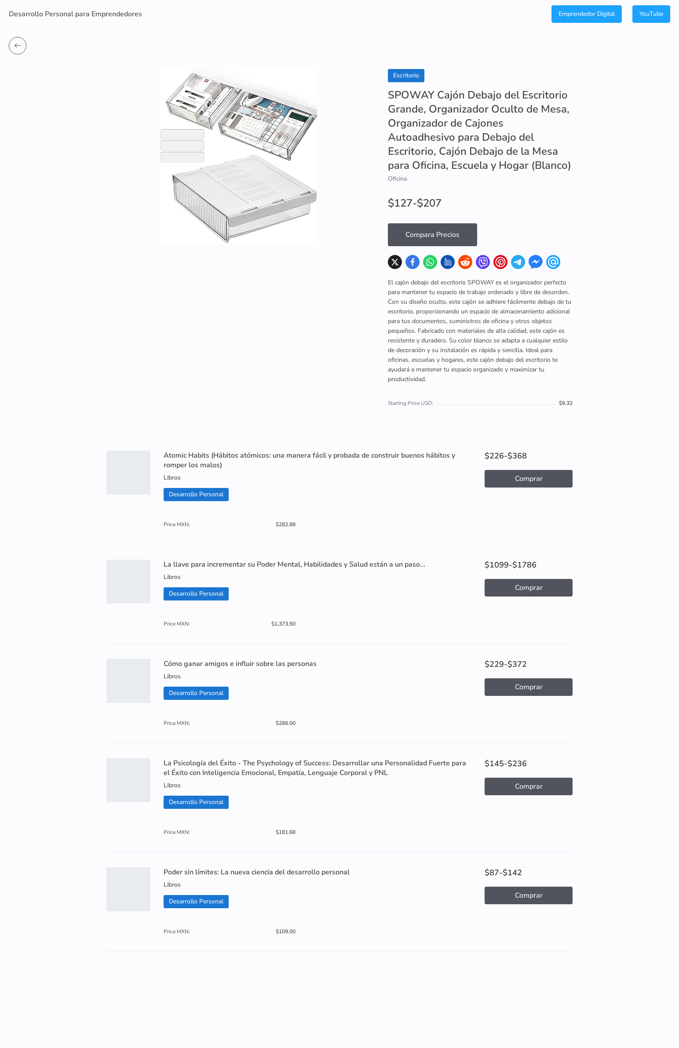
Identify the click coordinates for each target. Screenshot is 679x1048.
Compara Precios (432, 235)
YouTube (651, 14)
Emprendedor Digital (587, 14)
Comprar (529, 479)
